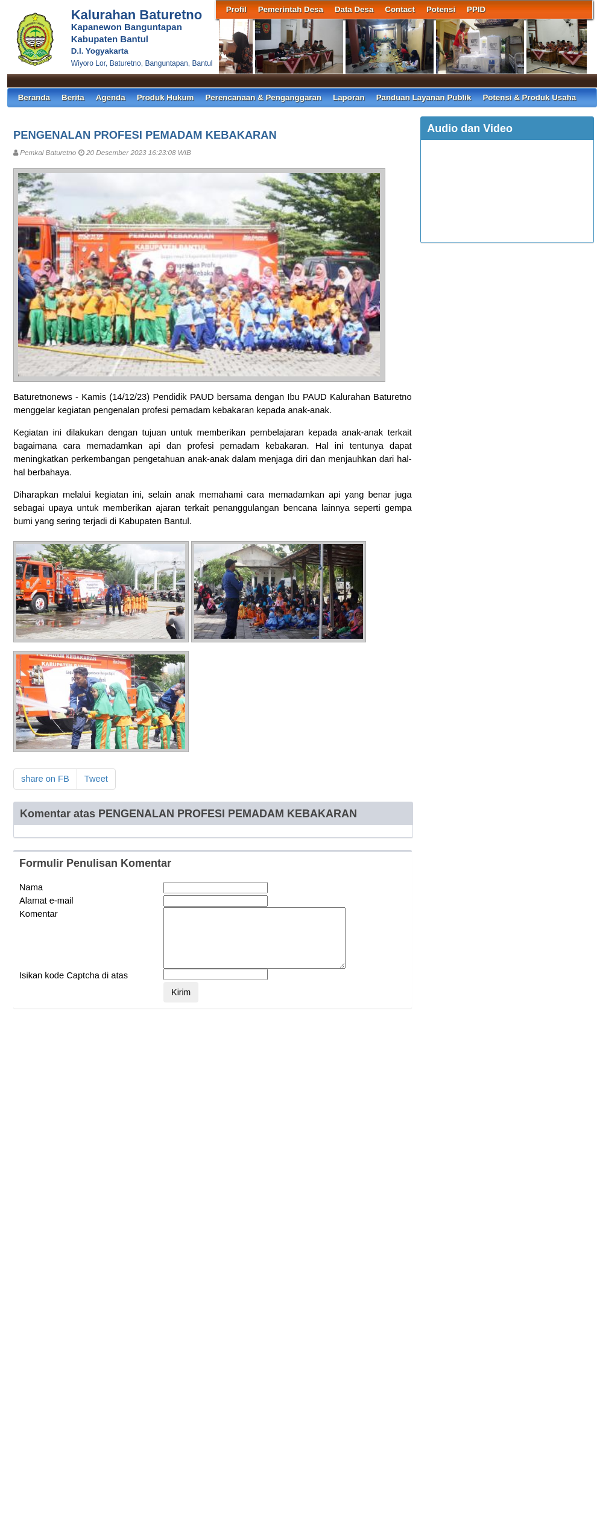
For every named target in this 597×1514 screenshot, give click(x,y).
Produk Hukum (165, 97)
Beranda (34, 97)
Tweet (96, 779)
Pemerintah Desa (290, 9)
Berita (73, 97)
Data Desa (354, 9)
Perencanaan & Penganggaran (263, 97)
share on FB (45, 779)
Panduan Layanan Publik (424, 97)
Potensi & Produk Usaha (529, 97)
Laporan (349, 97)
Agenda (110, 97)
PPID (476, 9)
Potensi (440, 9)
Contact (400, 9)
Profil (236, 9)
